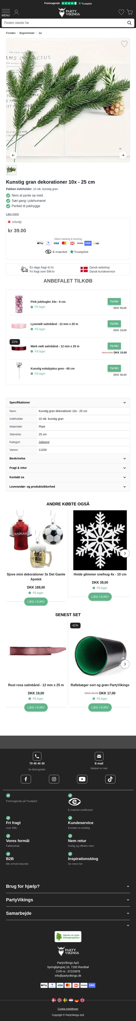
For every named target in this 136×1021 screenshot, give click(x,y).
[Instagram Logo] (54, 779)
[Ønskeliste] (121, 12)
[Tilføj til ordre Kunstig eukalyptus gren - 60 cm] (114, 368)
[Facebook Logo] (26, 779)
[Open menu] (6, 12)
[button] (68, 886)
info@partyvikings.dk (68, 975)
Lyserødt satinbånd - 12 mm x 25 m (54, 324)
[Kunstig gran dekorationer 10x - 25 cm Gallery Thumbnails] (11, 170)
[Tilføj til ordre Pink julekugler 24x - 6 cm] (114, 301)
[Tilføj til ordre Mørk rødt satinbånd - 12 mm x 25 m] (114, 346)
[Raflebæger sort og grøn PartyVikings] (100, 707)
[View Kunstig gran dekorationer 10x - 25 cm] (11, 170)
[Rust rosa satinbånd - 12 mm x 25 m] (36, 707)
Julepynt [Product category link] (44, 442)
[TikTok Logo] (110, 779)
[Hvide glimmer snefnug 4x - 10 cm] (100, 597)
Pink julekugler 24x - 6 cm (48, 301)
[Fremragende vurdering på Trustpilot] (68, 3)
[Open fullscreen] (68, 100)
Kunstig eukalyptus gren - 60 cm (53, 368)
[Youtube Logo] (82, 779)
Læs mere (12, 214)
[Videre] (123, 155)
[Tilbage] (13, 155)
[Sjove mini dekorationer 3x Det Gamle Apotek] (36, 602)
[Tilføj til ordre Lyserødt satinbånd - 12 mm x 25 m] (114, 323)
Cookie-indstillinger (68, 1009)
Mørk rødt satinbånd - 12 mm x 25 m (55, 346)
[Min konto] (16, 12)
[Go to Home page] (69, 12)
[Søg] (129, 23)
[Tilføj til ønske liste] (124, 44)
